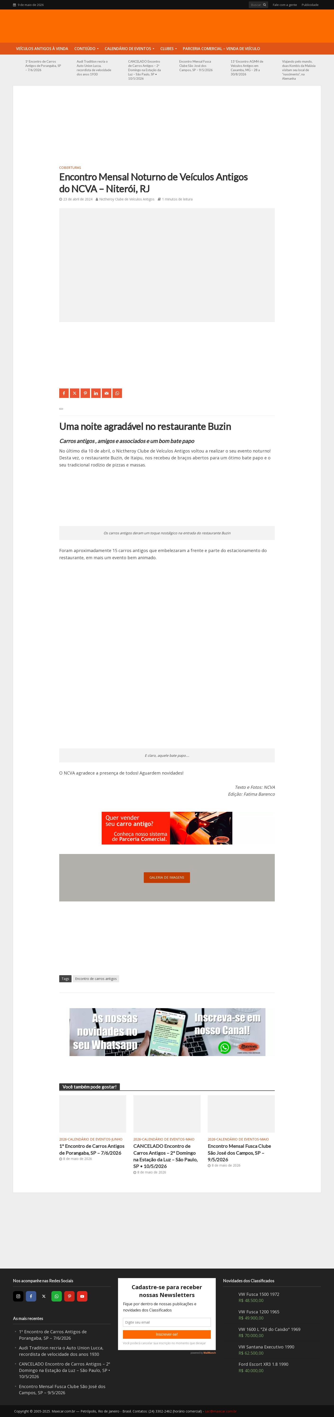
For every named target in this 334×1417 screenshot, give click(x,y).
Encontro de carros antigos (96, 978)
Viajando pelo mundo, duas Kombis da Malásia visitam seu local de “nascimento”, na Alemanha (299, 70)
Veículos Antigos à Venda (42, 48)
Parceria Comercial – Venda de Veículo (221, 48)
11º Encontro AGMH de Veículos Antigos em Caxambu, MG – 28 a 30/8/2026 (247, 68)
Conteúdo (84, 48)
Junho (117, 1139)
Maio (190, 1139)
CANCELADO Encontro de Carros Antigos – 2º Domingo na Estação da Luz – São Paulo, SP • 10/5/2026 (144, 70)
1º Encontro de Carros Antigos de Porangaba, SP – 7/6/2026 (43, 66)
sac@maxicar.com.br (221, 1411)
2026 (63, 1139)
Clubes (167, 48)
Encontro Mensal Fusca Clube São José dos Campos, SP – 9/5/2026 (196, 66)
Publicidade (310, 5)
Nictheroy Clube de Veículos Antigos (126, 199)
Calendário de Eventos (128, 48)
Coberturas (70, 167)
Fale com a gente (285, 5)
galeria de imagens (166, 877)
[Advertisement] (167, 128)
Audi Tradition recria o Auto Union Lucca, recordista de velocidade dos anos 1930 (94, 68)
